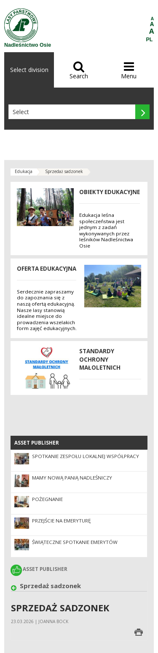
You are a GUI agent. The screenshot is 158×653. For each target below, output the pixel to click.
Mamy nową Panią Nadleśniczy (72, 477)
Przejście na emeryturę (61, 520)
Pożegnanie (47, 499)
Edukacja (23, 171)
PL (149, 40)
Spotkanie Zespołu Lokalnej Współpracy (85, 456)
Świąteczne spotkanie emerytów (75, 542)
